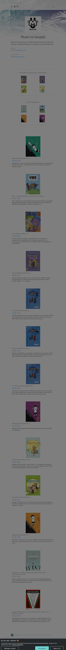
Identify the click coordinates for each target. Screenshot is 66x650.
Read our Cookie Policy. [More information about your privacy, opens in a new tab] (17, 647)
